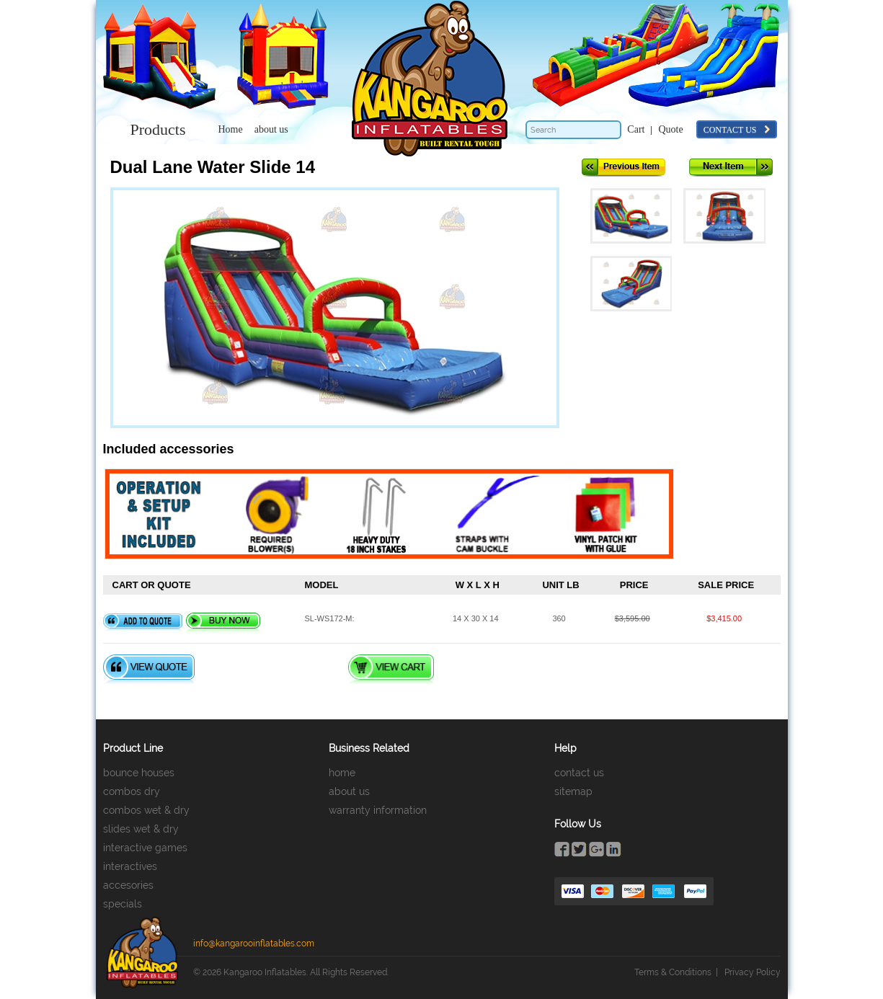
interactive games (145, 847)
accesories (128, 885)
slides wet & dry (141, 829)
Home (230, 129)
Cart (635, 129)
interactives (130, 866)
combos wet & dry (146, 810)
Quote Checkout (270, 669)
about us (271, 129)
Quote (670, 129)
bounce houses (138, 772)
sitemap (573, 791)
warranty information (378, 810)
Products (158, 129)
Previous (623, 168)
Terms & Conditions (672, 972)
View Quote (149, 669)
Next (731, 168)
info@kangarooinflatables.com (253, 943)
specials (122, 904)
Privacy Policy (752, 972)
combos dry (131, 791)
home (342, 772)
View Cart (391, 669)
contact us (737, 130)
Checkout (493, 669)
